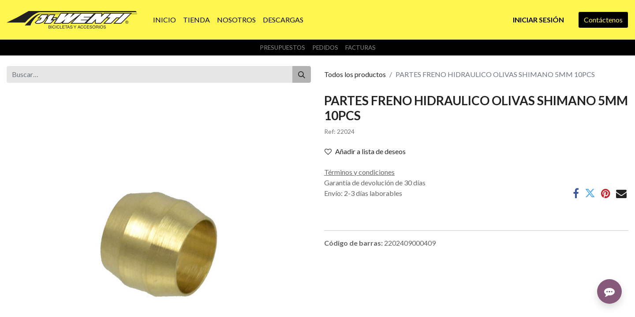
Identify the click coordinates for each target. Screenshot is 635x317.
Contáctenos (603, 19)
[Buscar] (301, 74)
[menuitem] (164, 20)
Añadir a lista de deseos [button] (365, 151)
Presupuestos (282, 47)
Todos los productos (355, 74)
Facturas (360, 47)
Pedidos (325, 47)
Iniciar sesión (538, 19)
